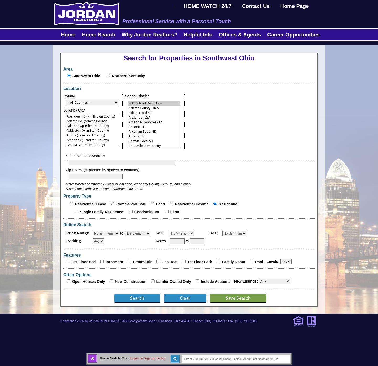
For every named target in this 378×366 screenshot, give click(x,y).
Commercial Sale (131, 204)
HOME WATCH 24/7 (208, 6)
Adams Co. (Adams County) (92, 121)
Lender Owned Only (173, 281)
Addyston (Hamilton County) (92, 130)
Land (160, 204)
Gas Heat (170, 262)
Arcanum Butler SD (154, 131)
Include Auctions (215, 281)
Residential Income (192, 204)
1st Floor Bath (199, 262)
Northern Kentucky (128, 76)
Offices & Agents (240, 35)
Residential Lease (90, 204)
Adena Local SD (154, 112)
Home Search (98, 35)
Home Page (294, 6)
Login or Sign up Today (147, 358)
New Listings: (246, 281)
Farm (174, 212)
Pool (259, 262)
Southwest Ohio (86, 76)
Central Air (142, 262)
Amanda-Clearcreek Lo (154, 122)
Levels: (273, 261)
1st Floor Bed (84, 262)
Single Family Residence (101, 212)
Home (68, 35)
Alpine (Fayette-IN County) (92, 135)
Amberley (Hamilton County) (92, 140)
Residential (228, 204)
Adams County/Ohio (154, 108)
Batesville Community (154, 146)
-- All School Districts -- (154, 103)
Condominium (146, 212)
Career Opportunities (293, 35)
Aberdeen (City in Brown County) (92, 116)
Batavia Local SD (154, 141)
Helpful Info (198, 35)
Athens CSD (154, 136)
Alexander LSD (154, 117)
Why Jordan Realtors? (149, 35)
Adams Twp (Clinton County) (92, 126)
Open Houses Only (88, 281)
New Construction (130, 281)
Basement (114, 262)
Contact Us (256, 6)
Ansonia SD (154, 127)
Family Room (233, 262)
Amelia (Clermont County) (92, 144)
